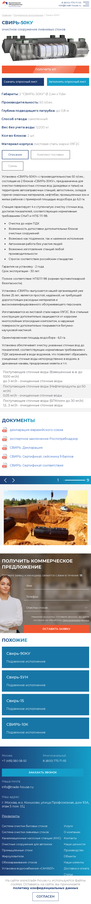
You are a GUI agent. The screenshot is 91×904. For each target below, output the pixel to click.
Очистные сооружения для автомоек (27, 844)
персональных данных (75, 620)
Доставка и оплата (76, 868)
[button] (5, 480)
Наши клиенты (74, 862)
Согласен (45, 896)
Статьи (68, 874)
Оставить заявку (56, 629)
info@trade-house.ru (70, 5)
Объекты (70, 856)
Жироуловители (13, 856)
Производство (74, 850)
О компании (72, 832)
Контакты (70, 838)
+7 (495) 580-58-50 (14, 761)
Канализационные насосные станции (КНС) (31, 838)
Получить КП (45, 69)
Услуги (68, 826)
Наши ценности (75, 844)
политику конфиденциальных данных (45, 888)
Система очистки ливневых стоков (25, 832)
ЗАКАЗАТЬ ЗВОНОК (43, 772)
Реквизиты (11, 816)
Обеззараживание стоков (19, 862)
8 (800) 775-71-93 (71, 2)
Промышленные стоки (17, 850)
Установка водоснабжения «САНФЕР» (28, 868)
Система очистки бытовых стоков (24, 826)
